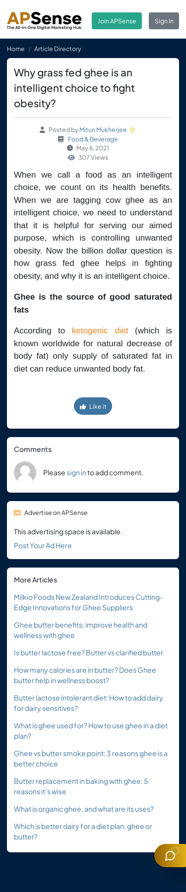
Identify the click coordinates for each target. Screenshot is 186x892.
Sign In (164, 21)
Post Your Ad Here (43, 545)
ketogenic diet (100, 330)
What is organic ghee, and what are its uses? (84, 808)
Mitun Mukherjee (103, 129)
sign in (76, 472)
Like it (93, 406)
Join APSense (117, 21)
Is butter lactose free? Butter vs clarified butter (88, 652)
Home (16, 49)
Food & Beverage (93, 139)
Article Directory (57, 49)
